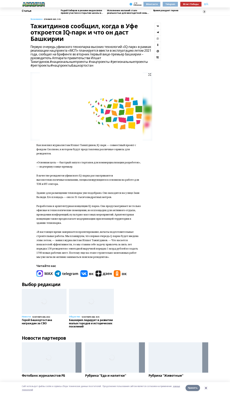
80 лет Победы (191, 4)
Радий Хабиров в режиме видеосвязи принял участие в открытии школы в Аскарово (81, 11)
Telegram (170, 4)
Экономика (36, 19)
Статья (26, 11)
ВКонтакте (152, 4)
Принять (193, 388)
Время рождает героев (165, 10)
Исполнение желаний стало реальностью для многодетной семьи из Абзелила (128, 11)
